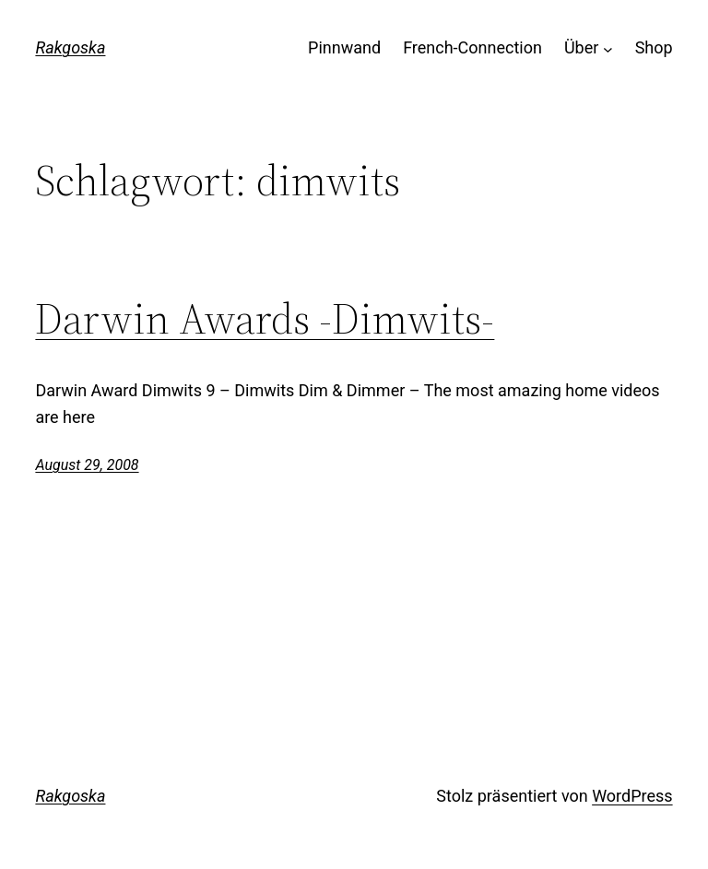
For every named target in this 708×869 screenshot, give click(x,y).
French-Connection (472, 47)
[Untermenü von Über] (608, 48)
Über (581, 47)
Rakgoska (70, 47)
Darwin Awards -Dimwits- (264, 318)
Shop (654, 47)
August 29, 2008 (86, 465)
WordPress (632, 795)
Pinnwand (344, 47)
